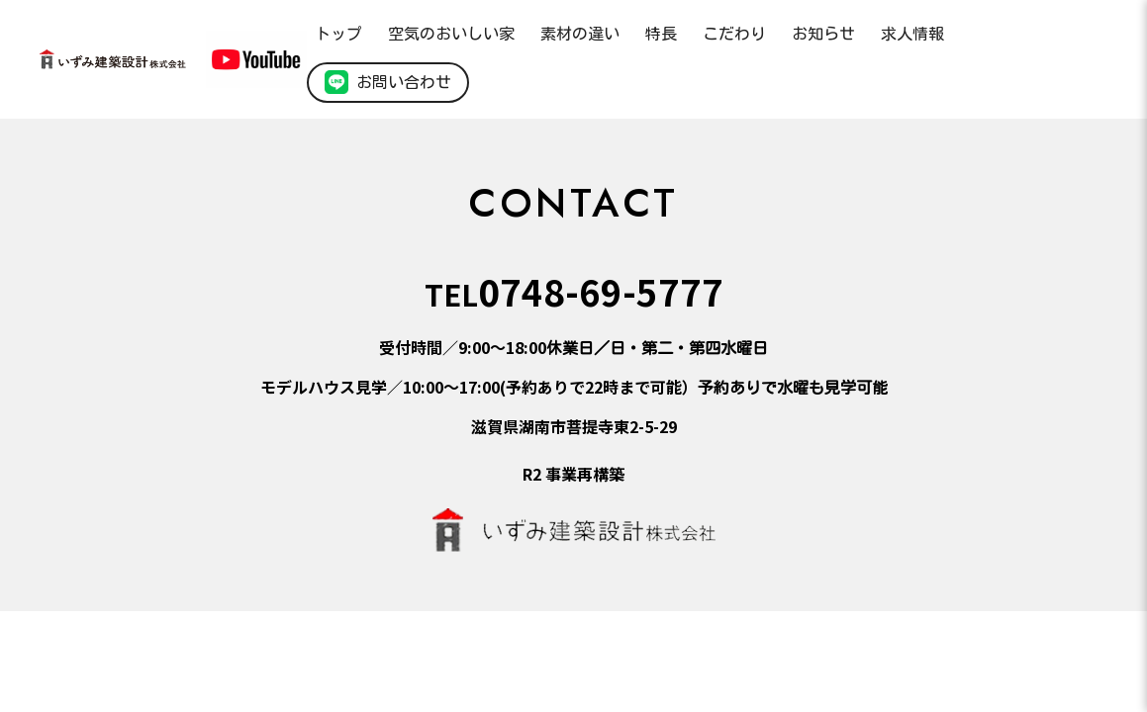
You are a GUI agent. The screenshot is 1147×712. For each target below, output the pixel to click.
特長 (661, 34)
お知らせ (823, 34)
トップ (338, 34)
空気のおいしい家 (451, 34)
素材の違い (580, 34)
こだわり (734, 34)
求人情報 (912, 34)
